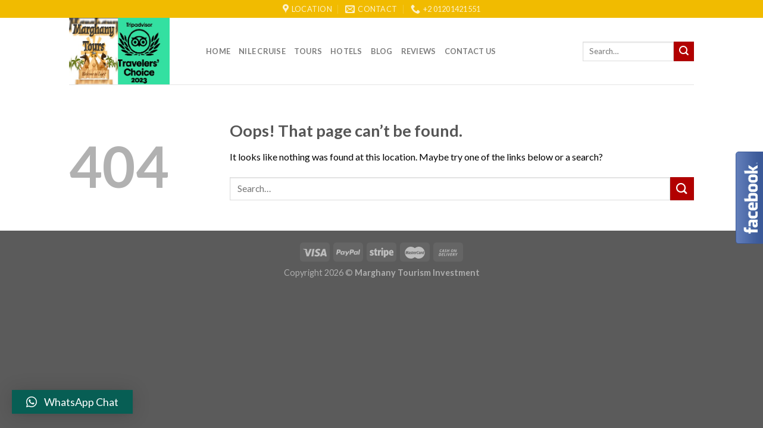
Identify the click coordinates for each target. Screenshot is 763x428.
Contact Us (470, 51)
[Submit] (684, 52)
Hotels (346, 51)
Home (218, 51)
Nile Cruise (262, 51)
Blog (382, 51)
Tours (308, 51)
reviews (418, 51)
